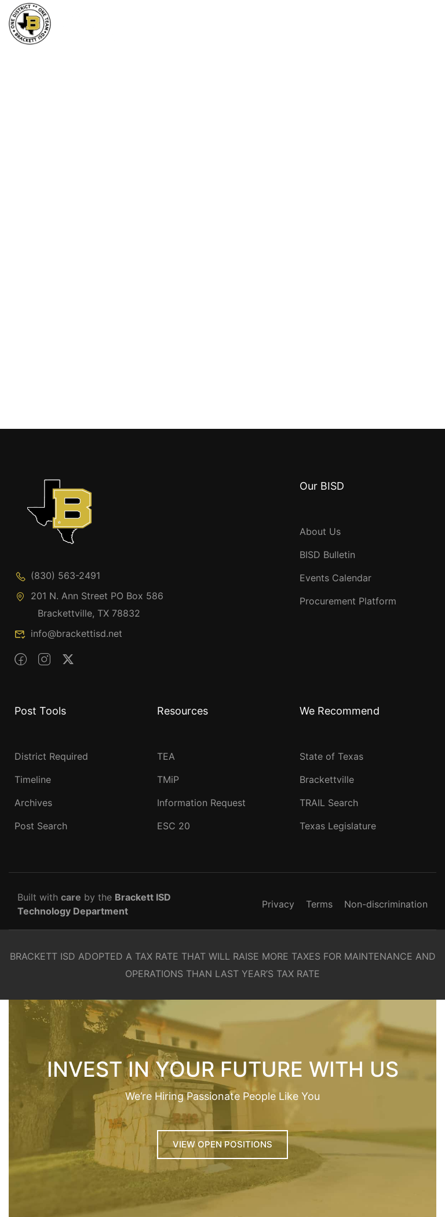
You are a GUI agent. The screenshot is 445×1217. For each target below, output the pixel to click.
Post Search (40, 826)
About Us (320, 531)
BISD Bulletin (327, 554)
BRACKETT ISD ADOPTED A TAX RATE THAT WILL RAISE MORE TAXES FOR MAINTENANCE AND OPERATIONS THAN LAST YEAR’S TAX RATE (223, 964)
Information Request (201, 802)
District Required (51, 756)
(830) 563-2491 (57, 575)
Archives (33, 802)
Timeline (32, 779)
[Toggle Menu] (395, 26)
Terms (319, 904)
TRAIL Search (329, 802)
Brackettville (327, 779)
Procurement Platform (348, 601)
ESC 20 (173, 826)
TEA (166, 756)
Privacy (278, 904)
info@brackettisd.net (68, 633)
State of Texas (331, 756)
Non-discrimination (386, 904)
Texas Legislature (338, 826)
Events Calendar (335, 578)
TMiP (168, 779)
